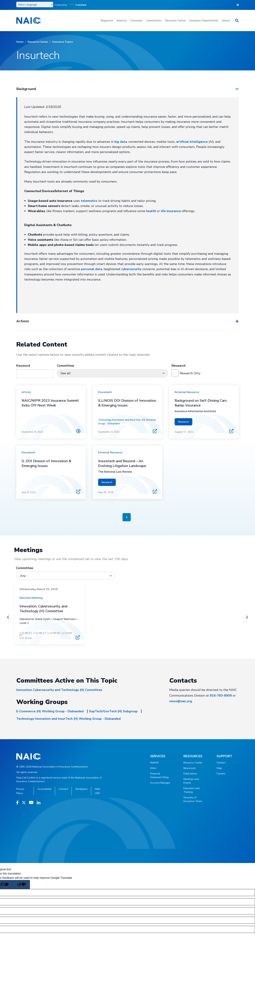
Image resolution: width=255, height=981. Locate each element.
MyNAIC (154, 762)
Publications (190, 773)
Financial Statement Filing (159, 775)
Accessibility (44, 789)
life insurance (171, 211)
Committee (24, 568)
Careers (221, 773)
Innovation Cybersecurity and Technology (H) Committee (59, 690)
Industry (122, 20)
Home (19, 42)
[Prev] (8, 617)
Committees (154, 20)
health (151, 211)
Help (219, 768)
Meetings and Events (191, 780)
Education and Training (191, 790)
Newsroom (189, 768)
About (226, 20)
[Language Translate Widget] (34, 4)
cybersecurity (131, 269)
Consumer (136, 20)
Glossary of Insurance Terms (192, 799)
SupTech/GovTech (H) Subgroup (113, 711)
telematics (89, 201)
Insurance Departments (203, 20)
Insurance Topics (62, 42)
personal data (91, 269)
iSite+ (153, 768)
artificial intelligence (192, 142)
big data (120, 142)
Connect (63, 789)
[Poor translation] (21, 884)
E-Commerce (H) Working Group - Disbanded (50, 711)
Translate (77, 4)
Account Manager (160, 782)
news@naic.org (180, 701)
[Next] (247, 617)
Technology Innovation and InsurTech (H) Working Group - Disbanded (68, 719)
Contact (221, 762)
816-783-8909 (221, 695)
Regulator (107, 20)
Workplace (81, 789)
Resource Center (175, 20)
